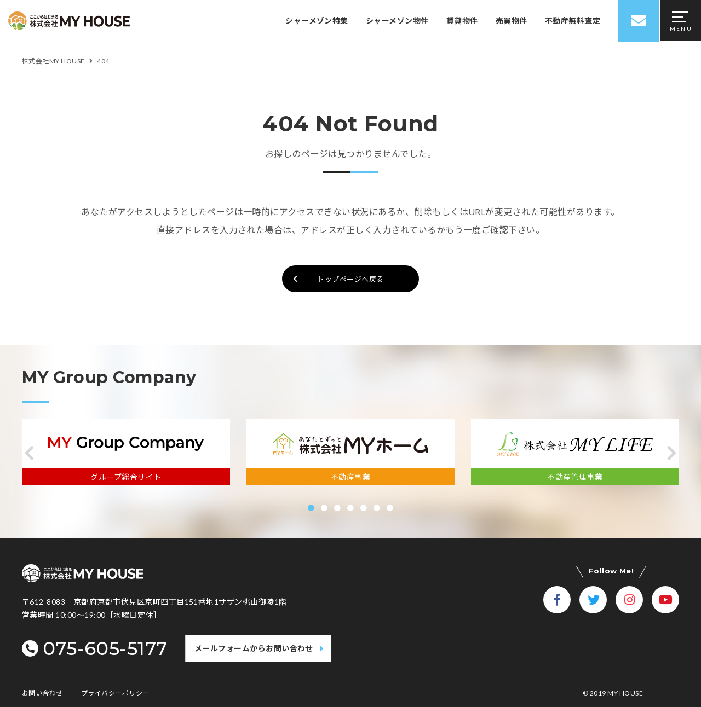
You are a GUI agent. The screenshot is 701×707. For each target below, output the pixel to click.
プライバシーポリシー (115, 693)
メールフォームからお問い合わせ (253, 648)
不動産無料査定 (572, 20)
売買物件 (511, 20)
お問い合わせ (42, 693)
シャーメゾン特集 (316, 20)
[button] (29, 453)
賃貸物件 (462, 20)
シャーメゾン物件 (397, 20)
